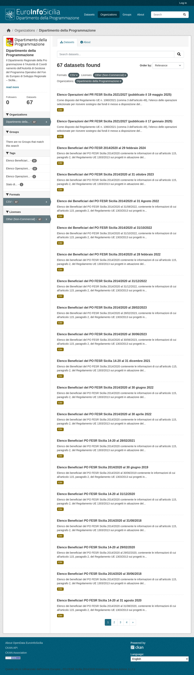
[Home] (9, 30)
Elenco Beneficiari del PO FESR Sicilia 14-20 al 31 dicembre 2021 (103, 360)
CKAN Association (16, 652)
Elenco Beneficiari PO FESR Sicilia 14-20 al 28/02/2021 (96, 440)
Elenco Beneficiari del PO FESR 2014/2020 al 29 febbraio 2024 (101, 148)
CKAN (137, 647)
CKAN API (11, 647)
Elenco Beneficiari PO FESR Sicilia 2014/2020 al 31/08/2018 (99, 520)
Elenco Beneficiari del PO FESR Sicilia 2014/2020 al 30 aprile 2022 (104, 414)
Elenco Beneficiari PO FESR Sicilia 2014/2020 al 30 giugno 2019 (102, 467)
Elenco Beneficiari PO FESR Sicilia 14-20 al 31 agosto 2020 (99, 600)
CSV (60, 110)
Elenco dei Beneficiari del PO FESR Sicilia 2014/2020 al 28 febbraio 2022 (109, 254)
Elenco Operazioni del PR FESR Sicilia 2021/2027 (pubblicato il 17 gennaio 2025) (114, 121)
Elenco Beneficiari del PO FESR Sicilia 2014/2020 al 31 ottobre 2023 (105, 174)
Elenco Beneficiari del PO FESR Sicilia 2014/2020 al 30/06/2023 (102, 334)
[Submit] (184, 14)
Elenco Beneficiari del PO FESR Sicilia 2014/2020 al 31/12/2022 (102, 281)
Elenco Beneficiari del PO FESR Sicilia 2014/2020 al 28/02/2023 (102, 307)
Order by (145, 65)
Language (137, 654)
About (140, 14)
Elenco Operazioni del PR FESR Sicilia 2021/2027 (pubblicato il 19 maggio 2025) (114, 94)
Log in (183, 3)
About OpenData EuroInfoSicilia (24, 642)
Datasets (89, 14)
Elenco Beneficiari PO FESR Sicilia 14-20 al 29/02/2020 (96, 547)
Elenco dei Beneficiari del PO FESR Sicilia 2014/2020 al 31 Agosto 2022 (108, 201)
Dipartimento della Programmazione (67, 30)
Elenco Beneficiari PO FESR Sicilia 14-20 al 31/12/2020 (96, 494)
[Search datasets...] (170, 14)
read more (12, 87)
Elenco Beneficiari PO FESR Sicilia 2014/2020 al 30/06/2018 (99, 573)
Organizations (108, 14)
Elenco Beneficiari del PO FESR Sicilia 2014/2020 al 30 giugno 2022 (105, 387)
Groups (127, 14)
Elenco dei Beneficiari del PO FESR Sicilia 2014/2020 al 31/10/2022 (104, 227)
